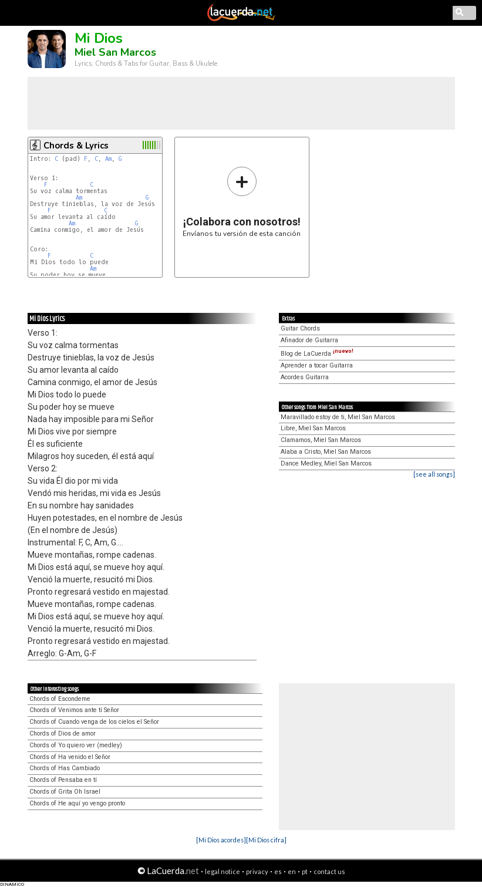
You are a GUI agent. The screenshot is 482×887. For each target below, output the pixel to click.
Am (108, 159)
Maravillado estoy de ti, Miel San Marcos (338, 417)
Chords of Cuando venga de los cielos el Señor (94, 722)
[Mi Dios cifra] (266, 840)
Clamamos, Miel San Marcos (321, 440)
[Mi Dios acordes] (221, 840)
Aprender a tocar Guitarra (317, 365)
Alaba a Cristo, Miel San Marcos (326, 452)
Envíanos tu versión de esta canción (242, 201)
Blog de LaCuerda (317, 354)
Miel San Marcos (115, 52)
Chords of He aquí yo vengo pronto (77, 803)
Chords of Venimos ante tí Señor (74, 710)
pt (305, 871)
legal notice (222, 871)
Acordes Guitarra (305, 377)
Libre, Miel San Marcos (313, 428)
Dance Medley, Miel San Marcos (326, 463)
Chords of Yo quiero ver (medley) (75, 745)
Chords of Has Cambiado (64, 768)
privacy (257, 871)
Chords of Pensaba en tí (63, 780)
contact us (329, 871)
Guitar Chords (300, 328)
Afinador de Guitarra (309, 340)
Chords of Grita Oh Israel (64, 791)
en (292, 871)
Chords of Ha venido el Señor (69, 757)
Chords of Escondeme (59, 699)
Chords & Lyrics (76, 145)
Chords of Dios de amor (62, 733)
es (278, 871)
